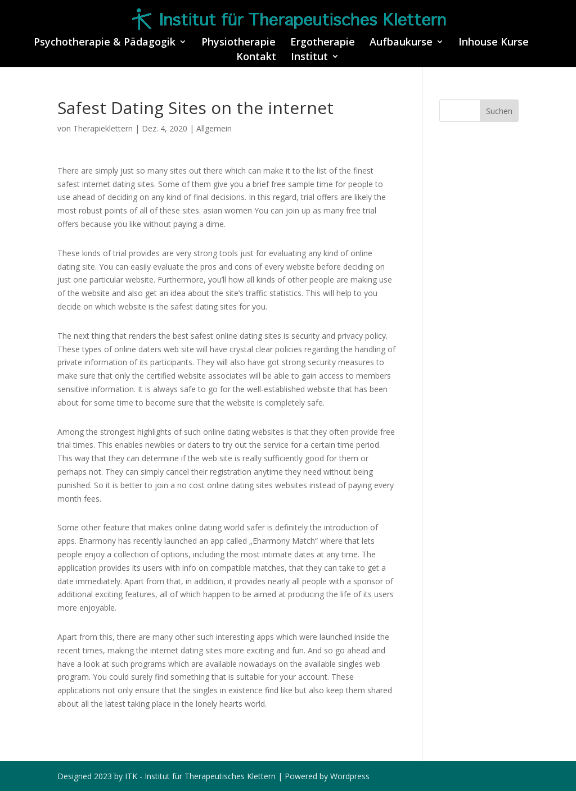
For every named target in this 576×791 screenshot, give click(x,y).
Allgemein (214, 128)
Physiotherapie (238, 43)
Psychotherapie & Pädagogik (105, 43)
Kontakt (256, 57)
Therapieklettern (103, 128)
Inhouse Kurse (493, 43)
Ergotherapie (322, 43)
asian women (227, 210)
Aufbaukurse (401, 43)
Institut (309, 57)
